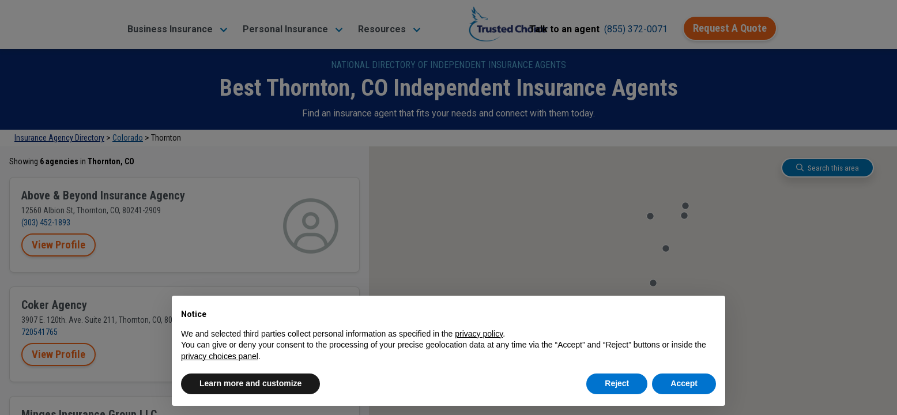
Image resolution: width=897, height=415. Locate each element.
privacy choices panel (219, 356)
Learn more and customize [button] (250, 383)
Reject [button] (617, 383)
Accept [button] (684, 383)
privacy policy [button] (479, 333)
